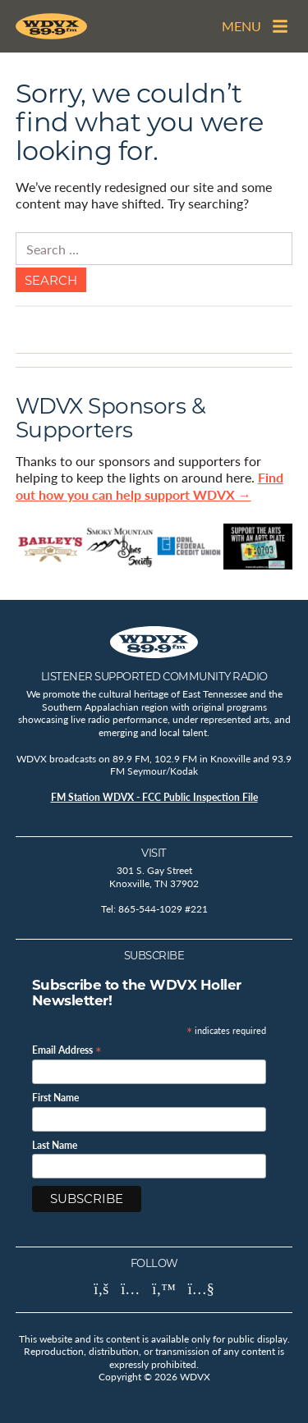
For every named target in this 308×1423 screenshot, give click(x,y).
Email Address (67, 1049)
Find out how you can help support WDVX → (149, 486)
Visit (154, 852)
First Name (55, 1098)
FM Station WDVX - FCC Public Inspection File (154, 797)
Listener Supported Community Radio (154, 676)
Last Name (54, 1145)
